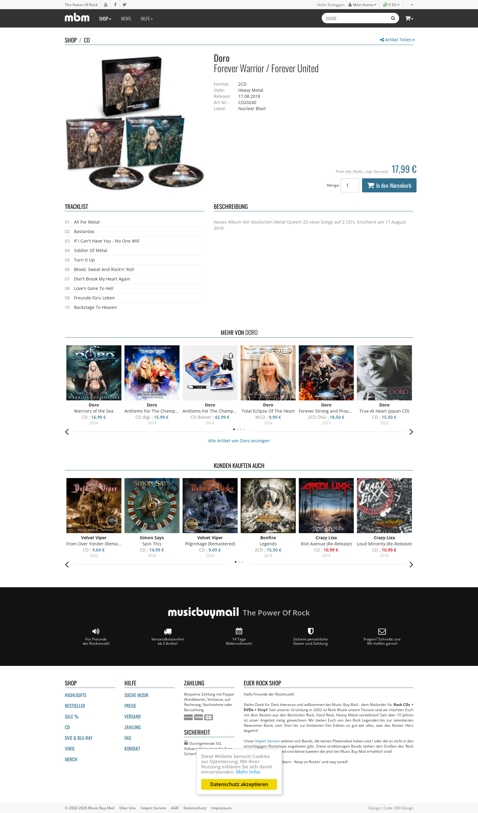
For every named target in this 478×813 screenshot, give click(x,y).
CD (87, 39)
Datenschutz (194, 807)
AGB (175, 807)
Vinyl (70, 748)
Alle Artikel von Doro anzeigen (239, 441)
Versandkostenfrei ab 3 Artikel (167, 637)
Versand (381, 171)
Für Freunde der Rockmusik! (96, 637)
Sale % (72, 716)
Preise (130, 705)
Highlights (75, 695)
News (126, 18)
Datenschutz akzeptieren (239, 784)
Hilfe (147, 18)
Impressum (221, 807)
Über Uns (127, 807)
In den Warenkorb (389, 185)
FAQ (127, 737)
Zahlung (132, 727)
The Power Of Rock (81, 4)
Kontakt (132, 748)
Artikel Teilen (397, 40)
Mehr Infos (248, 772)
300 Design (403, 807)
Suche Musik (136, 695)
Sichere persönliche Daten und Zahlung (310, 637)
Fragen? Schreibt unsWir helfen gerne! (382, 637)
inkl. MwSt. (354, 171)
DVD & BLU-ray (78, 737)
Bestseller (75, 705)
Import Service (267, 740)
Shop (105, 18)
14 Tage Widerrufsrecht (239, 637)
